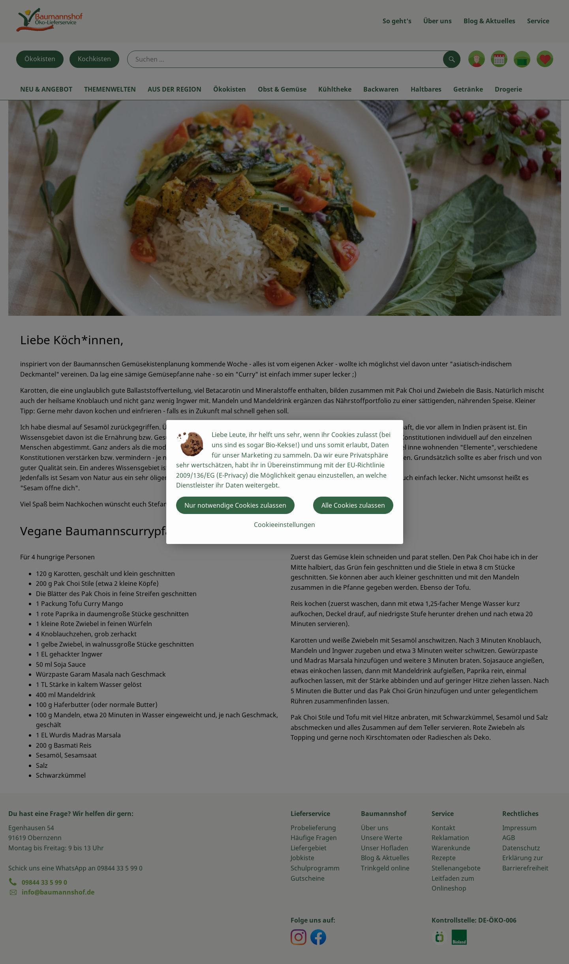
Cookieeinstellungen (284, 524)
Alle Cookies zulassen (353, 505)
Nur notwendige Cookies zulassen (235, 505)
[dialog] (284, 482)
